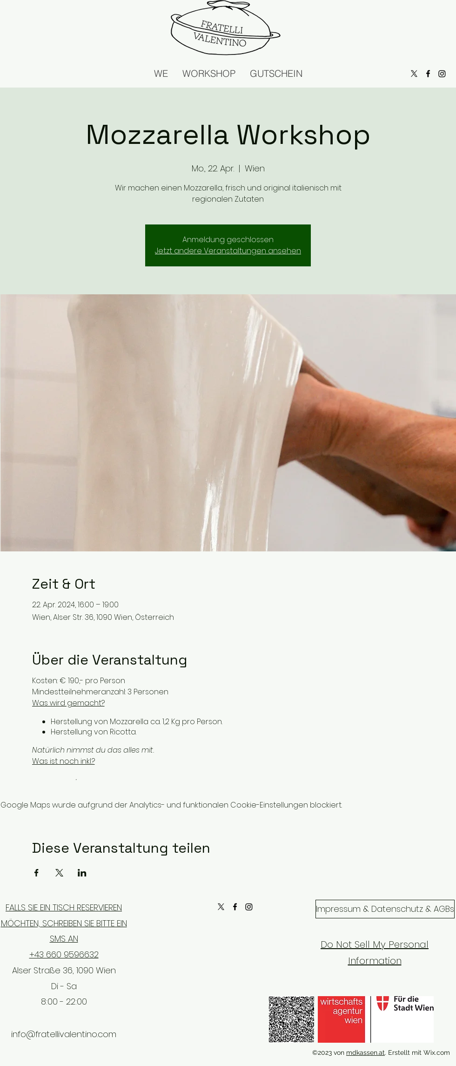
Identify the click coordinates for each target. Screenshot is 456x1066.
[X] (221, 906)
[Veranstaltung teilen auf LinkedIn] (82, 872)
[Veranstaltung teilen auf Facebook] (36, 872)
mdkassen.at (365, 1052)
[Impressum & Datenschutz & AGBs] (385, 909)
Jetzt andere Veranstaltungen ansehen (228, 250)
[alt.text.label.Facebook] (235, 906)
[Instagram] (249, 906)
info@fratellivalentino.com (63, 1034)
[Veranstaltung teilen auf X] (59, 872)
